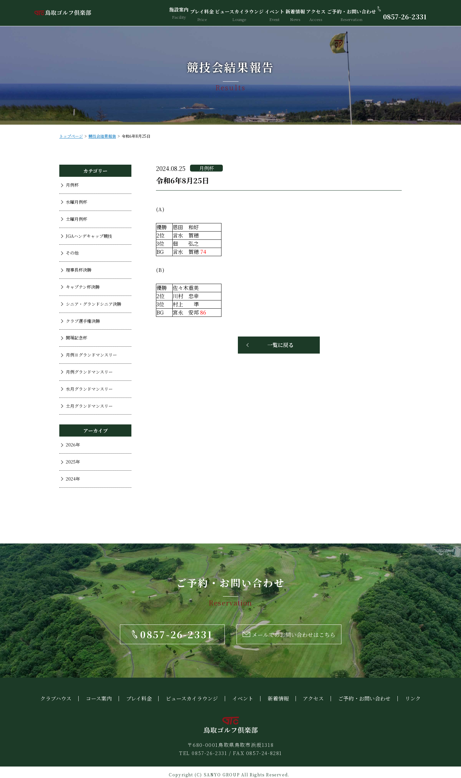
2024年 (73, 479)
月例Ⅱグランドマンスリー (91, 355)
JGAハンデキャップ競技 (89, 236)
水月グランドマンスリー (89, 389)
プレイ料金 (201, 13)
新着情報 (293, 13)
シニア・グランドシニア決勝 (93, 304)
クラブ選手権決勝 (83, 321)
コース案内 (99, 693)
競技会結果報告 (102, 136)
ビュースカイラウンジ (237, 13)
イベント (271, 13)
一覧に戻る (280, 345)
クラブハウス (55, 693)
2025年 (73, 462)
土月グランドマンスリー (89, 406)
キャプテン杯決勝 (83, 287)
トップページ (71, 136)
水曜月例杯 (76, 202)
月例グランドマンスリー (89, 372)
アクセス (314, 13)
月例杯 (72, 185)
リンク (413, 693)
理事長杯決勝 (78, 270)
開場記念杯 (76, 338)
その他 (72, 253)
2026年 (73, 444)
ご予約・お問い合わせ (349, 13)
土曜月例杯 (76, 219)
